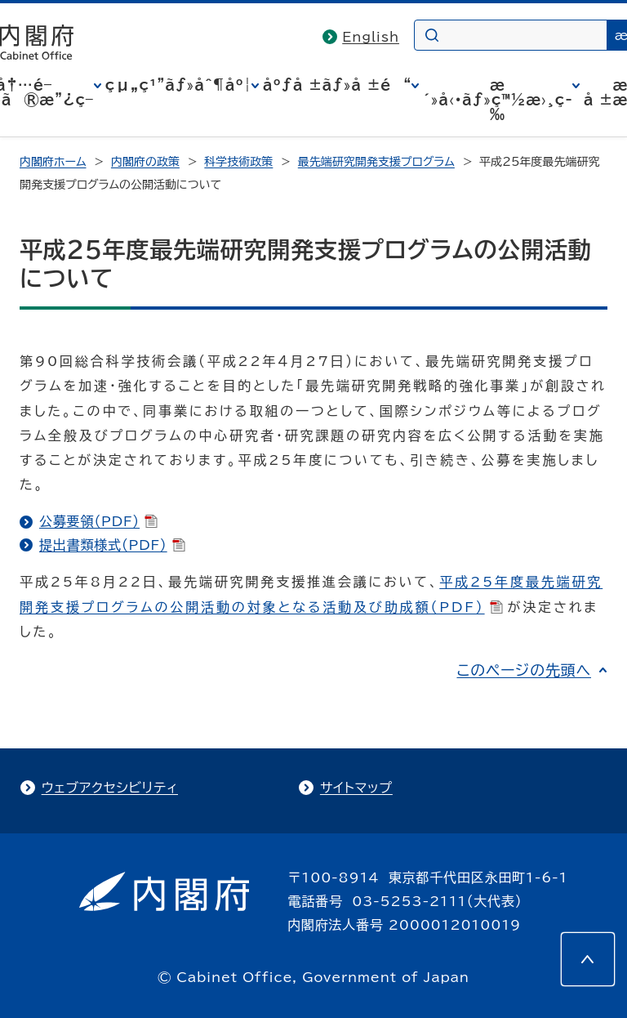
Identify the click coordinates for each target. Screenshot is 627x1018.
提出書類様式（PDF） (112, 544)
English (370, 36)
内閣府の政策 (145, 161)
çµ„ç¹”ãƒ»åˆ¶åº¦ (178, 85)
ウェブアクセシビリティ (110, 787)
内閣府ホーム (53, 161)
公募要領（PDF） (98, 521)
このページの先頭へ (523, 670)
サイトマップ (356, 787)
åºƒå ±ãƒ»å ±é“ (337, 85)
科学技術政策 (238, 161)
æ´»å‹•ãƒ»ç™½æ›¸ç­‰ (497, 100)
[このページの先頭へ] (588, 959)
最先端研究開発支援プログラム (376, 161)
